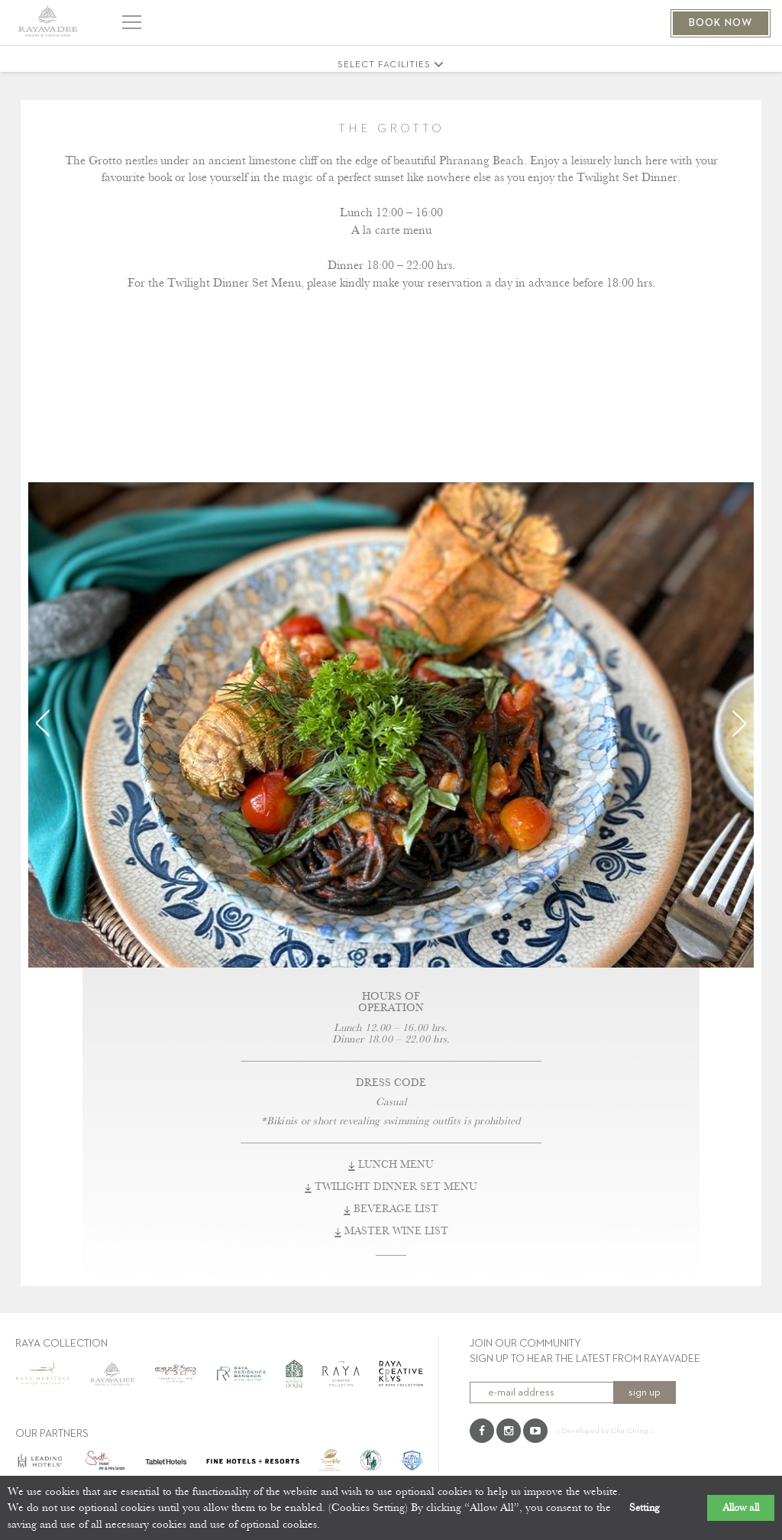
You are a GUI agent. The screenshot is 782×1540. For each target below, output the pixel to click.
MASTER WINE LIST (391, 1231)
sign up (645, 1392)
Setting (644, 1508)
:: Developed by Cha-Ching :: (605, 1431)
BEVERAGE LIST (391, 1209)
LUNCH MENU (391, 1165)
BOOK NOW (720, 23)
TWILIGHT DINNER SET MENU (391, 1187)
